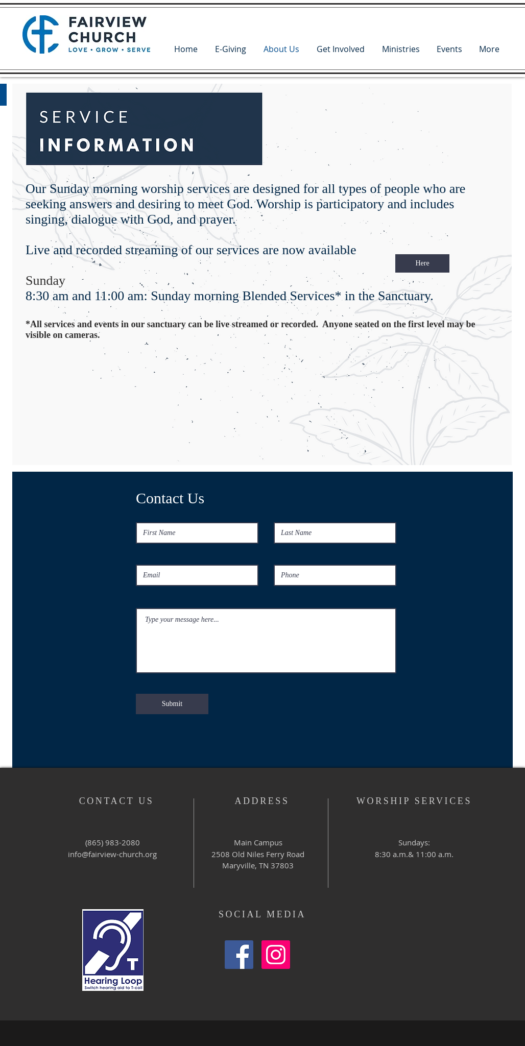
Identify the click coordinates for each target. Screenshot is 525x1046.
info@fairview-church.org (112, 854)
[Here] (422, 263)
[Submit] (172, 704)
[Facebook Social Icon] (239, 954)
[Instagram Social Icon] (275, 954)
